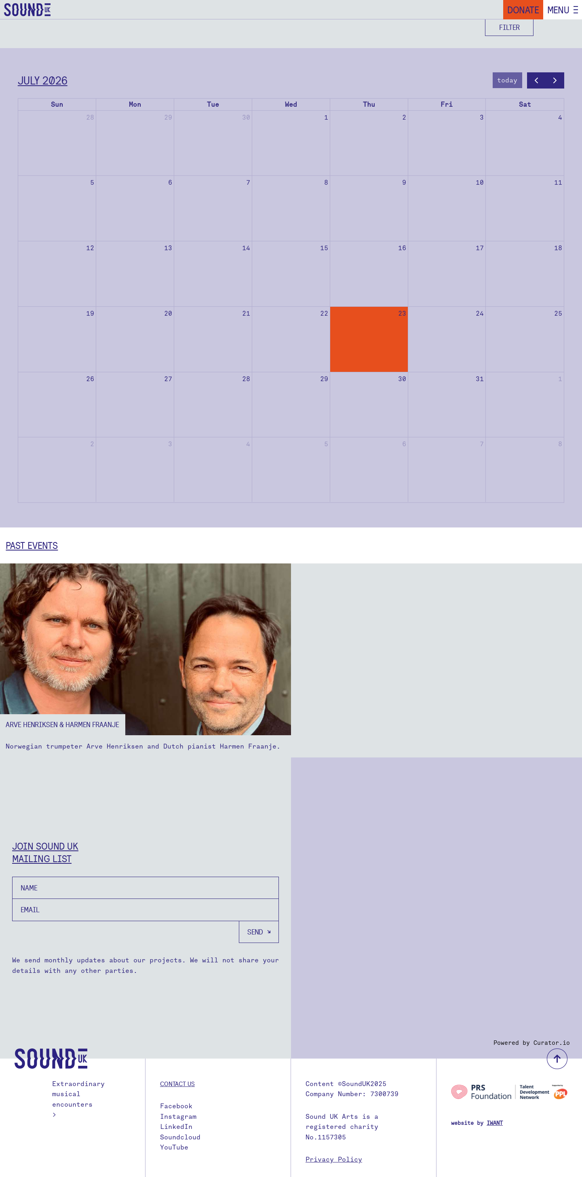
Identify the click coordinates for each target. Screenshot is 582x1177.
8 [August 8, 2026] (560, 444)
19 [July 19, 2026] (90, 313)
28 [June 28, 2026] (90, 117)
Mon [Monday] (135, 104)
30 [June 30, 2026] (246, 117)
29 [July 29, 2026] (324, 379)
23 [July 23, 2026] (402, 313)
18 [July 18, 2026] (558, 248)
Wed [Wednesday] (291, 104)
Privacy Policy (334, 1159)
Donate (523, 10)
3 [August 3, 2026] (170, 444)
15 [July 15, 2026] (324, 248)
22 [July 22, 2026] (324, 313)
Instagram (178, 1116)
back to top (557, 1058)
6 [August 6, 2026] (404, 444)
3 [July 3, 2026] (482, 117)
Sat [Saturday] (525, 104)
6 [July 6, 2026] (170, 182)
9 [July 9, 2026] (404, 182)
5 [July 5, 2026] (92, 182)
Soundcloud (180, 1137)
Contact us (177, 1084)
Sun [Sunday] (57, 104)
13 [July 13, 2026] (168, 248)
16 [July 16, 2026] (402, 248)
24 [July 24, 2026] (480, 313)
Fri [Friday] (447, 104)
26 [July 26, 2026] (90, 379)
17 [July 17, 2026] (480, 248)
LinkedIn (176, 1126)
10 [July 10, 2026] (480, 182)
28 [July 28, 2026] (246, 379)
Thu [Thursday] (369, 104)
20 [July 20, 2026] (168, 313)
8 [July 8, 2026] (326, 182)
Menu (558, 10)
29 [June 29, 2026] (168, 117)
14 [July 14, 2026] (246, 248)
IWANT (495, 1123)
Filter (509, 27)
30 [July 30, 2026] (402, 379)
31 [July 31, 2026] (480, 379)
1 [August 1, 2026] (560, 379)
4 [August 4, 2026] (248, 444)
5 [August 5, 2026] (326, 444)
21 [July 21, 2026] (246, 313)
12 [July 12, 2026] (90, 248)
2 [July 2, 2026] (404, 117)
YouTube (174, 1147)
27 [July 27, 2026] (168, 379)
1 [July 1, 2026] (326, 117)
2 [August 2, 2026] (92, 444)
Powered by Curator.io (531, 1042)
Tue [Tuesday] (213, 104)
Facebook (176, 1106)
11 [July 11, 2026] (558, 182)
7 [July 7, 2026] (248, 182)
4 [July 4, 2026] (560, 117)
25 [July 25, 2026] (558, 313)
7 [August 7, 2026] (482, 444)
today (507, 80)
